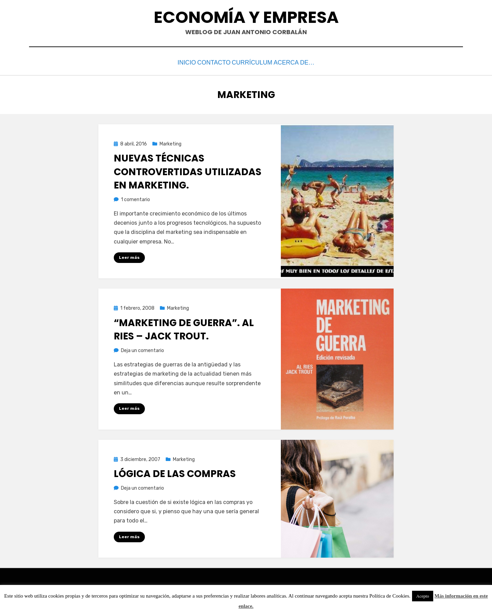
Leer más (129, 255)
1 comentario (135, 198)
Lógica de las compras (175, 472)
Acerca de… (306, 62)
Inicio (178, 62)
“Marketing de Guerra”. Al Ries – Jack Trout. (184, 328)
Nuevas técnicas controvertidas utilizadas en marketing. (187, 170)
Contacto (214, 62)
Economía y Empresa (246, 17)
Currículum (259, 62)
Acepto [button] (422, 596)
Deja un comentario (142, 349)
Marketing (170, 142)
